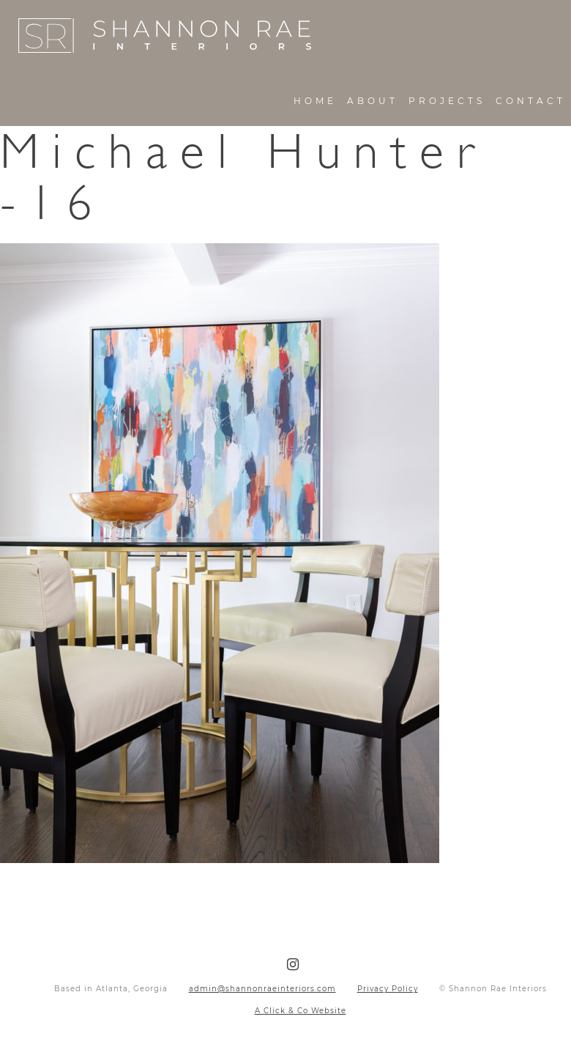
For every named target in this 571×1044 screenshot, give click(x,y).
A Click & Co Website (300, 1010)
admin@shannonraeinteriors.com (262, 988)
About (372, 100)
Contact (531, 100)
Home (315, 100)
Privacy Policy (387, 988)
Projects (446, 100)
